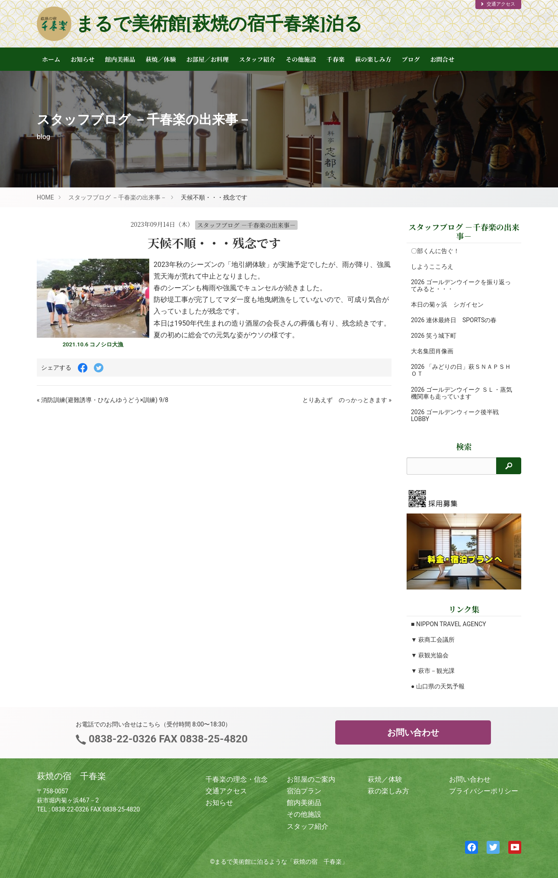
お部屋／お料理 (207, 59)
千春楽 (336, 59)
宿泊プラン (304, 791)
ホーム (51, 59)
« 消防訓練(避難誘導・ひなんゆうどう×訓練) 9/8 (102, 399)
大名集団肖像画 (432, 351)
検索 (464, 446)
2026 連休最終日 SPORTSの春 (454, 320)
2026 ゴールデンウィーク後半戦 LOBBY (455, 415)
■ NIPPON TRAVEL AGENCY (448, 624)
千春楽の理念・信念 (236, 779)
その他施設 (301, 59)
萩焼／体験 (161, 59)
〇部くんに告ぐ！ (435, 250)
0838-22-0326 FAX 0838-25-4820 (166, 739)
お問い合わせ (413, 732)
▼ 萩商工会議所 (433, 639)
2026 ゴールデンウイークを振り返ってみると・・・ (461, 285)
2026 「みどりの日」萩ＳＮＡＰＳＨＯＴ (461, 370)
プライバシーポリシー (483, 791)
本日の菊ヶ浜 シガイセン (447, 304)
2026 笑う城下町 (433, 335)
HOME (45, 197)
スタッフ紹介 (257, 59)
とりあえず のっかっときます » (346, 399)
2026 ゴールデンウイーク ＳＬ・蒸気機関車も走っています (461, 393)
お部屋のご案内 (311, 779)
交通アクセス (497, 4)
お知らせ (83, 59)
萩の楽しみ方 (373, 59)
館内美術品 (120, 59)
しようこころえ (432, 266)
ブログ (411, 59)
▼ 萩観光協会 (430, 655)
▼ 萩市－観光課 (433, 670)
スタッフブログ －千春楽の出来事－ (117, 197)
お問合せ (442, 59)
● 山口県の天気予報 (438, 686)
